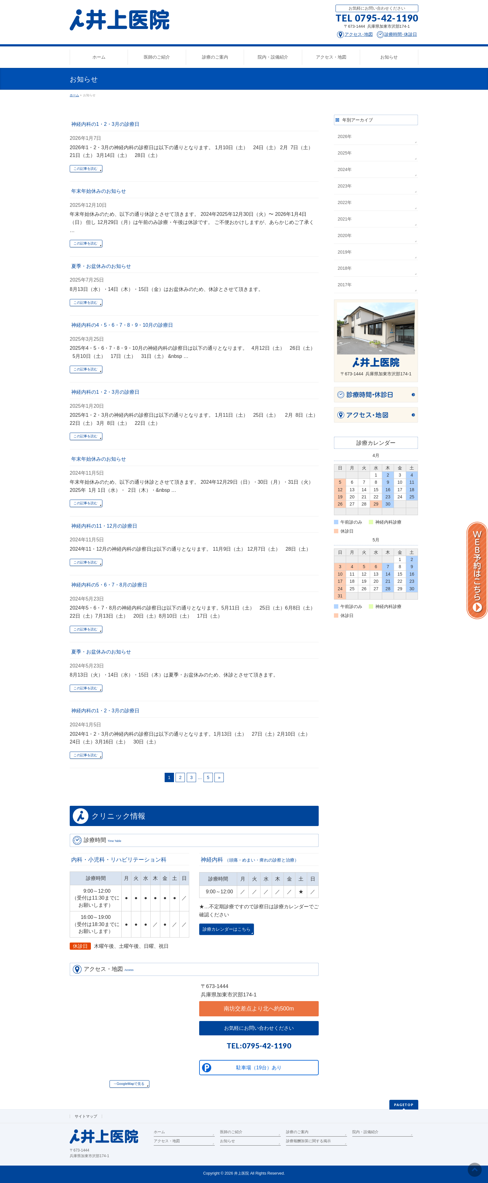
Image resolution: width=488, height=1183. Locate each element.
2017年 (345, 284)
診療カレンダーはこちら (227, 929)
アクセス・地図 (167, 1141)
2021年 (345, 218)
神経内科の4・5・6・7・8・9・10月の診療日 (122, 325)
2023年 (345, 185)
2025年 (345, 152)
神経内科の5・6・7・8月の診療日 (109, 584)
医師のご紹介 (231, 1132)
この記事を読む (85, 168)
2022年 (345, 202)
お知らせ (227, 1141)
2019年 (345, 251)
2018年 (345, 268)
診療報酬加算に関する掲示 (308, 1141)
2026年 (345, 136)
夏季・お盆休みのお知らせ (101, 266)
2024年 (345, 169)
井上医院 (241, 1173)
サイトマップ (86, 1116)
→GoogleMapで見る (129, 1084)
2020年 (345, 235)
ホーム (159, 1132)
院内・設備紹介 (365, 1132)
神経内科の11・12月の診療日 (104, 526)
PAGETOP (404, 1105)
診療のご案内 (297, 1132)
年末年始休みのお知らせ (98, 191)
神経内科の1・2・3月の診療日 (105, 124)
